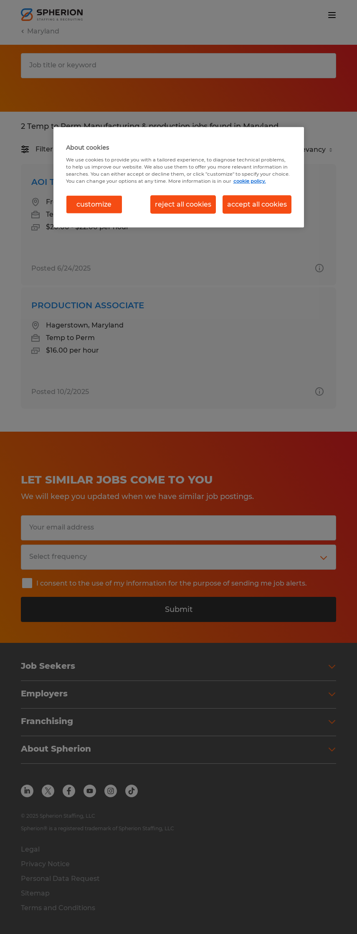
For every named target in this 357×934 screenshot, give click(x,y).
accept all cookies (257, 204)
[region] (178, 177)
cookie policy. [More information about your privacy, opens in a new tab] (249, 181)
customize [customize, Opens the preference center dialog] (93, 204)
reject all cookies (183, 204)
